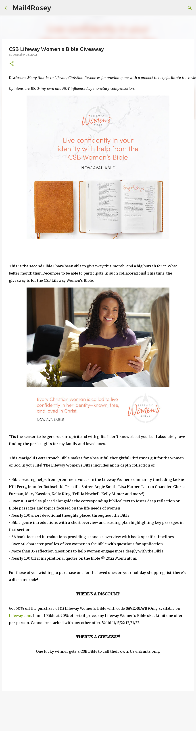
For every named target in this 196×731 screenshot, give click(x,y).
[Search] (57, 7)
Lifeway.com (20, 615)
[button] (11, 64)
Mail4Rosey (32, 8)
